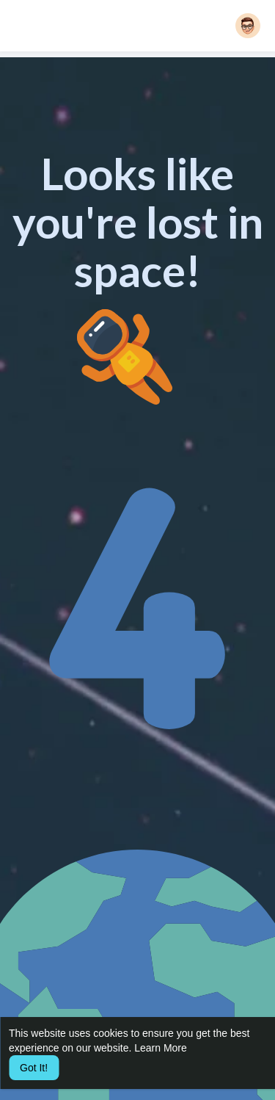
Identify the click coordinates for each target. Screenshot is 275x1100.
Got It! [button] (34, 1068)
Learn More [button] (160, 1048)
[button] (248, 25)
